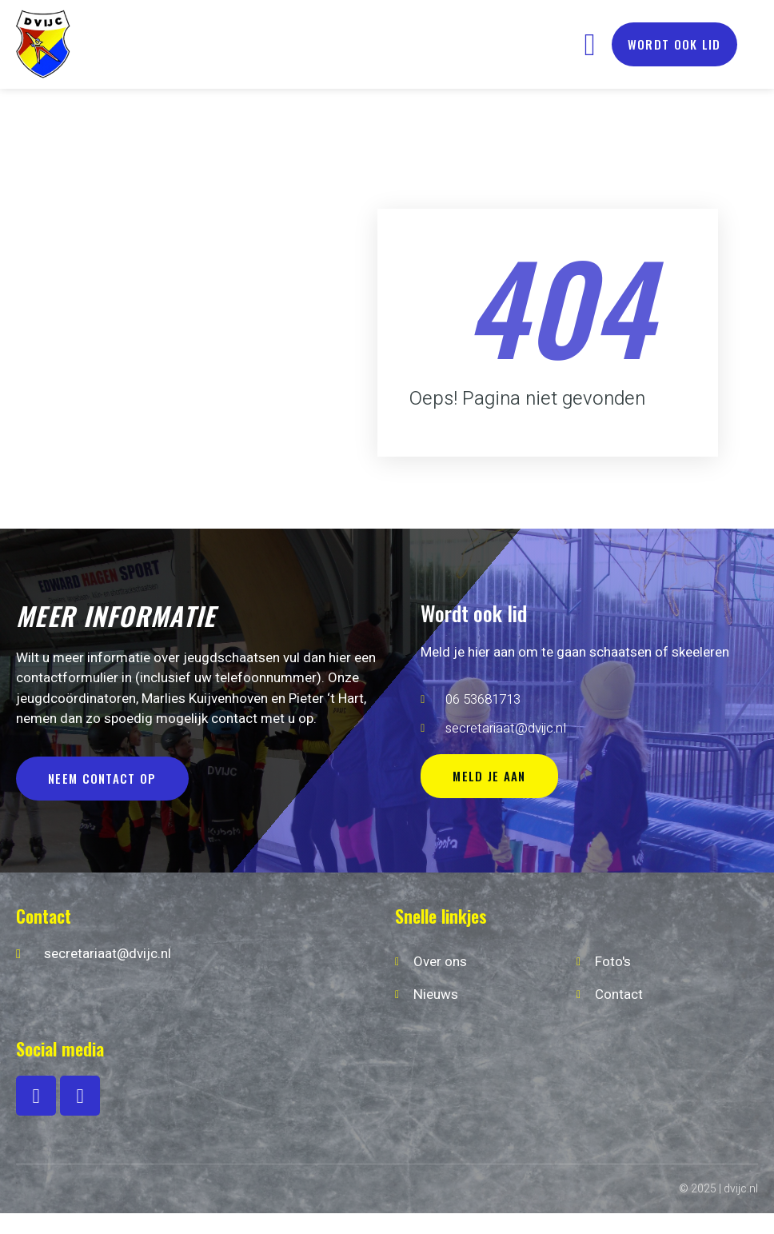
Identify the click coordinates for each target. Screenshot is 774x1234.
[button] (590, 44)
